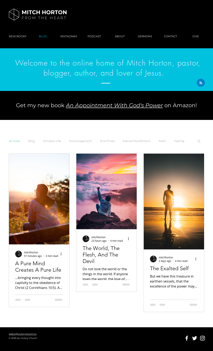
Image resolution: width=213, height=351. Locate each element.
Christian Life (52, 141)
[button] (199, 141)
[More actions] (62, 253)
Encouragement (80, 141)
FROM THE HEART (44, 18)
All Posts (14, 141)
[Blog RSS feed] (201, 83)
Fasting (179, 141)
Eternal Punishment (136, 141)
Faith (162, 141)
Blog (31, 141)
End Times (107, 141)
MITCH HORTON (44, 12)
